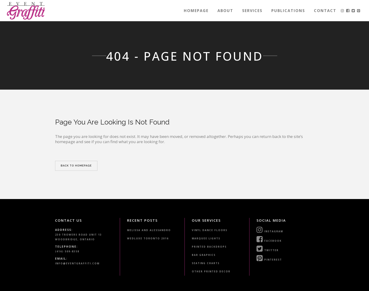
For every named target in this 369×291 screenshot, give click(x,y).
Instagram (270, 229)
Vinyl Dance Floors (209, 230)
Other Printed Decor (211, 271)
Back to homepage (76, 165)
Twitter (268, 248)
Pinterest (269, 258)
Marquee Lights (206, 238)
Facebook (269, 239)
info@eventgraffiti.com (77, 263)
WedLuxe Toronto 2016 (148, 238)
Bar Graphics (204, 255)
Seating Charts (206, 263)
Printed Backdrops (209, 246)
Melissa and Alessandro (149, 230)
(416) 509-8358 (67, 251)
